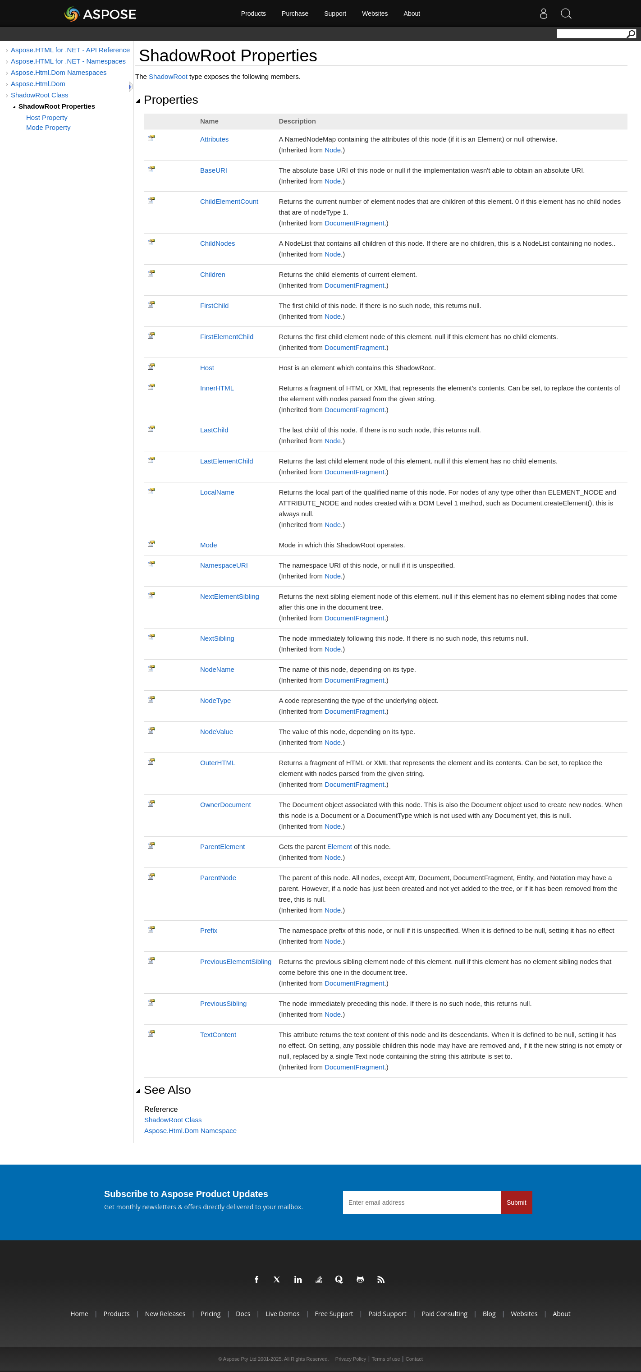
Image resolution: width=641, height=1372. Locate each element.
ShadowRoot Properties (56, 106)
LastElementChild (226, 461)
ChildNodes (217, 243)
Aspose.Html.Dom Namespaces (59, 72)
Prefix (208, 930)
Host (207, 368)
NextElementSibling (229, 596)
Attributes (214, 139)
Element (339, 846)
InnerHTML (217, 388)
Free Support (334, 1313)
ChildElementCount (229, 201)
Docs (243, 1313)
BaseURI (213, 170)
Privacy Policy (350, 1359)
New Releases (165, 1313)
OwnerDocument (225, 804)
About (412, 13)
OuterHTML (217, 762)
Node (333, 150)
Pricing (210, 1313)
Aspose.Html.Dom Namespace (190, 1130)
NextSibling (217, 638)
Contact (414, 1359)
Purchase (295, 13)
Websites (375, 13)
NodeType (215, 700)
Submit (517, 1202)
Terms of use (386, 1359)
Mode (208, 545)
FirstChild (214, 305)
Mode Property (48, 127)
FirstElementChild (226, 336)
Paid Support (387, 1313)
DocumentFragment (355, 223)
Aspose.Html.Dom (38, 83)
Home (79, 1313)
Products (253, 13)
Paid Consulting (444, 1313)
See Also (163, 1090)
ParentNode (218, 877)
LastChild (214, 430)
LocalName (217, 492)
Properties (166, 99)
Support (335, 13)
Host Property (47, 117)
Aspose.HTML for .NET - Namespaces (68, 61)
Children (212, 274)
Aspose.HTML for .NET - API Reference (70, 50)
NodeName (217, 669)
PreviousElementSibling (235, 961)
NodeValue (216, 731)
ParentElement (222, 846)
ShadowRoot (168, 76)
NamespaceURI (224, 565)
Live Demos (282, 1313)
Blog (489, 1313)
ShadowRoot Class (40, 95)
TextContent (218, 1034)
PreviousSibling (223, 1003)
